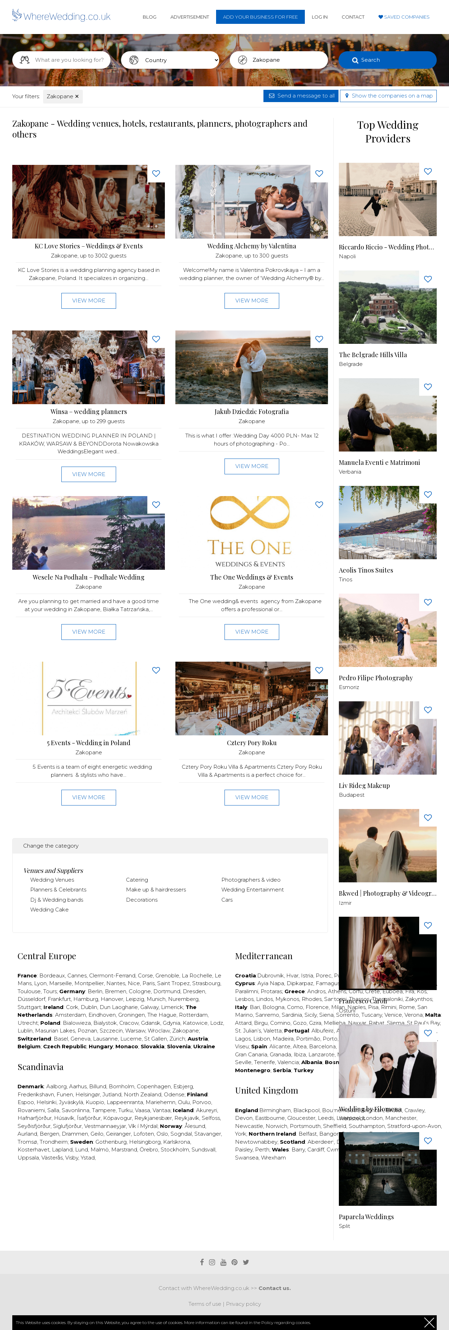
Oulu (184, 1102)
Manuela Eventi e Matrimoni (379, 463)
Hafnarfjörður (35, 1118)
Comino (280, 1023)
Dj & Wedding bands (56, 899)
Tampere (104, 1110)
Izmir (345, 903)
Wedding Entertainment (252, 889)
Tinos (345, 579)
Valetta (272, 1030)
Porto (330, 1038)
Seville (243, 1062)
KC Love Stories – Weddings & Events (89, 246)
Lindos (264, 999)
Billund (97, 1086)
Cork (72, 1007)
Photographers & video (251, 879)
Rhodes (312, 999)
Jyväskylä (71, 1102)
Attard (243, 1023)
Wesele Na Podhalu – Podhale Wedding (89, 577)
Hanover (112, 999)
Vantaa (161, 1110)
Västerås (52, 1157)
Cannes (77, 975)
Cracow (129, 1023)
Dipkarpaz (300, 983)
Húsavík (64, 1118)
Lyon (40, 983)
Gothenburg (111, 1141)
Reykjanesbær (153, 1118)
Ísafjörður (89, 1118)
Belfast (308, 1133)
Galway (149, 1007)
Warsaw (135, 1030)
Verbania (350, 471)
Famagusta (330, 983)
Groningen (131, 1014)
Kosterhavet (33, 1149)
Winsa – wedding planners (89, 412)
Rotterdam (193, 1014)
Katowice (195, 1023)
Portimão (308, 1038)
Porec (323, 975)
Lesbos (244, 999)
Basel (61, 1038)
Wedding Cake (49, 909)
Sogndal (181, 1133)
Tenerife (264, 1062)
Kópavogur (117, 1118)
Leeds (326, 1118)
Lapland (62, 1149)
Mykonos (287, 999)
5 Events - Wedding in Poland (88, 743)
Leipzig (135, 999)
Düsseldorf (31, 999)
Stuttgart (29, 1007)
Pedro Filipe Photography (376, 678)
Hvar (292, 975)
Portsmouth (305, 1126)
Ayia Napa (270, 983)
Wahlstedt (352, 1118)
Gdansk (150, 1023)
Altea (300, 1046)
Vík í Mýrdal (143, 1126)
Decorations (142, 899)
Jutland (111, 1094)
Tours (50, 991)
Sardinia (292, 1014)
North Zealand (142, 1094)
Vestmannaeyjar (105, 1126)
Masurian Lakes (55, 1030)
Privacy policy (243, 1304)
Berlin (95, 991)
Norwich (276, 1126)
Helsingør (87, 1094)
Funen (64, 1094)
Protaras (271, 991)
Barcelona (322, 1046)
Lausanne (105, 1038)
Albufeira (322, 1030)
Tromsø (27, 1141)
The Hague (161, 1014)
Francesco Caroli (363, 1001)
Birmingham (275, 1110)
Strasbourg (206, 983)
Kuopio (95, 1102)
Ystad (88, 1157)
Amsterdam (70, 1014)
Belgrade (351, 364)
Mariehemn (160, 1102)
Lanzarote (321, 1054)
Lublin (25, 1030)
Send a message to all (301, 95)
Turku (125, 1110)
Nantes (115, 983)
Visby (71, 1157)
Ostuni (347, 1010)
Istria (307, 975)
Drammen (75, 1133)
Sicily (310, 1014)
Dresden (194, 991)
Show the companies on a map (388, 95)
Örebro (149, 1149)
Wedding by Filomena (370, 1109)
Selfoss (211, 1118)
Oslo (162, 1133)
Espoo (26, 1102)
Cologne (140, 991)
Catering (137, 879)
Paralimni (246, 991)
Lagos (243, 1038)
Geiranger (118, 1133)
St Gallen (155, 1038)
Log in (320, 17)
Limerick (172, 1007)
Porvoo (201, 1102)
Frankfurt (59, 999)
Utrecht (28, 1023)
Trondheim (54, 1141)
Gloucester (301, 1118)
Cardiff (315, 1149)
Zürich (177, 1038)
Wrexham (273, 1157)
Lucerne (131, 1038)
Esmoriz (349, 687)
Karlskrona (176, 1141)
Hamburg (85, 999)
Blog (149, 17)
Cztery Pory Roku (252, 743)
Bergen (49, 1133)
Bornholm (121, 1086)
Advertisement (189, 17)
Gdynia (171, 1023)
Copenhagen (154, 1086)
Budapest (351, 794)
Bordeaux (52, 975)
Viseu (242, 1046)
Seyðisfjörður (34, 1126)
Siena (326, 1014)
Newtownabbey (256, 1141)
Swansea (247, 1157)
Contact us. (275, 1288)
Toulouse (29, 991)
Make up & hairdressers (156, 889)
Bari (255, 1007)
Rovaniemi (31, 1110)
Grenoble (167, 975)
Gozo (300, 1023)
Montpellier (89, 983)
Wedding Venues (52, 879)
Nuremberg (183, 999)
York (240, 1133)
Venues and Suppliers (53, 870)
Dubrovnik (270, 975)
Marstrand (124, 1149)
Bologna (273, 1007)
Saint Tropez (173, 983)
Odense (174, 1094)
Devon (244, 1118)
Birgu (261, 1023)
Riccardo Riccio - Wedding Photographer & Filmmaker (388, 247)
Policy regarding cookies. (286, 1322)
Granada (280, 1054)
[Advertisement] (170, 1188)
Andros (316, 991)
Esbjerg (183, 1086)
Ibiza (300, 1054)
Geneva (81, 1038)
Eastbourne (270, 1118)
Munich (156, 999)
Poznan (87, 1030)
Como (295, 1007)
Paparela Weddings (366, 1217)
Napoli (347, 256)
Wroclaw (159, 1030)
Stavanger (207, 1133)
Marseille (60, 983)
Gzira (315, 1023)
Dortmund (166, 991)
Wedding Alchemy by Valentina (251, 246)
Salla (53, 1110)
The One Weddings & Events (251, 577)
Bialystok (105, 1023)
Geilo (97, 1133)
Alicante (279, 1046)
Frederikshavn (36, 1094)
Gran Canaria (251, 1054)
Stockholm (175, 1149)
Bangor (329, 1133)
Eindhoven (102, 1014)
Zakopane (63, 96)
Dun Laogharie (119, 1007)
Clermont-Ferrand (112, 975)
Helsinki (46, 1102)
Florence (317, 1007)
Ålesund (195, 1126)
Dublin (89, 1007)
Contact (353, 17)
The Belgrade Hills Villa (373, 355)
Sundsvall (203, 1149)
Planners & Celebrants (58, 889)
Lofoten (143, 1133)
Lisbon (261, 1038)
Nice (134, 983)
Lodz (216, 1023)
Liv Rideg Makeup (364, 786)
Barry (298, 1149)
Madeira (283, 1038)
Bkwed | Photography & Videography (388, 893)
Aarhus (78, 1086)
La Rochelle (197, 975)
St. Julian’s (248, 1030)
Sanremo (267, 1014)
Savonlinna (75, 1110)
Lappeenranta (125, 1102)
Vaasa (142, 1110)
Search (370, 59)
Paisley (244, 1149)
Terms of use (204, 1304)
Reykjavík (186, 1118)
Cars (227, 899)
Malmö (100, 1149)
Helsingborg (145, 1141)
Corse (145, 975)
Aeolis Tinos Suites (366, 570)
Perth (262, 1149)
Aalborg (56, 1086)
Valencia (288, 1062)
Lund (81, 1149)
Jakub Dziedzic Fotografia (252, 412)
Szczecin (111, 1030)
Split (344, 1226)
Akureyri (206, 1110)
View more (88, 300)
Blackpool (306, 1110)
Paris (148, 983)
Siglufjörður (67, 1126)
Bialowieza (77, 1023)
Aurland (27, 1133)
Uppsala (28, 1157)
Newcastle (249, 1126)
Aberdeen (321, 1141)
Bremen (115, 991)
